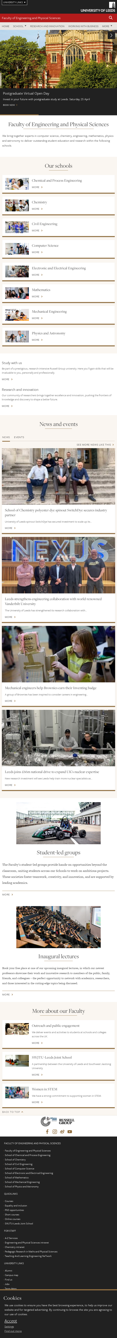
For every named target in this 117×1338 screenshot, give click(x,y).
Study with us (12, 362)
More (105, 26)
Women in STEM (44, 1089)
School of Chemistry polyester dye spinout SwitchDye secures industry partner (56, 512)
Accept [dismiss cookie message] (10, 1321)
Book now (58, 70)
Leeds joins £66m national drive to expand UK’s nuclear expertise (52, 771)
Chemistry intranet (15, 1247)
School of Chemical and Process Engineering (27, 1155)
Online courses (12, 1219)
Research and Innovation (47, 26)
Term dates (10, 1288)
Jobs (7, 1284)
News (6, 437)
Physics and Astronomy (48, 333)
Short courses (12, 1214)
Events (19, 437)
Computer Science (45, 245)
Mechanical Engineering (49, 311)
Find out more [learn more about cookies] (13, 1331)
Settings (9, 1326)
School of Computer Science (19, 1168)
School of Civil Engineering (18, 1164)
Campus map (11, 1275)
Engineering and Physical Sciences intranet (27, 1242)
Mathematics (41, 289)
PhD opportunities (14, 1210)
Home (5, 26)
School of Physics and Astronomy (22, 1186)
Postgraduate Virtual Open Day (19, 114)
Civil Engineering (44, 223)
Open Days (97, 114)
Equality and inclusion (16, 1205)
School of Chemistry (15, 1159)
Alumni (8, 1270)
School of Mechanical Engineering (22, 1182)
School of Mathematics (16, 1177)
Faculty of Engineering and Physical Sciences (31, 18)
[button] (110, 18)
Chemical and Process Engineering (57, 180)
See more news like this (94, 444)
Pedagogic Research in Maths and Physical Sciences (31, 1251)
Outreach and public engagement (56, 1025)
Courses (9, 1201)
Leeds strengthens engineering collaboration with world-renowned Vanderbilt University (53, 601)
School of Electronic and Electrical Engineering (29, 1173)
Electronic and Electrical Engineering (59, 268)
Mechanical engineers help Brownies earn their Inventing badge (51, 687)
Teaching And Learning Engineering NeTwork (28, 1256)
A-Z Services (11, 1238)
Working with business (83, 26)
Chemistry (39, 202)
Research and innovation (20, 389)
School (18, 26)
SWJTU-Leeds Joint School (52, 1057)
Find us (8, 1279)
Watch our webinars (58, 114)
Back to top (11, 1112)
